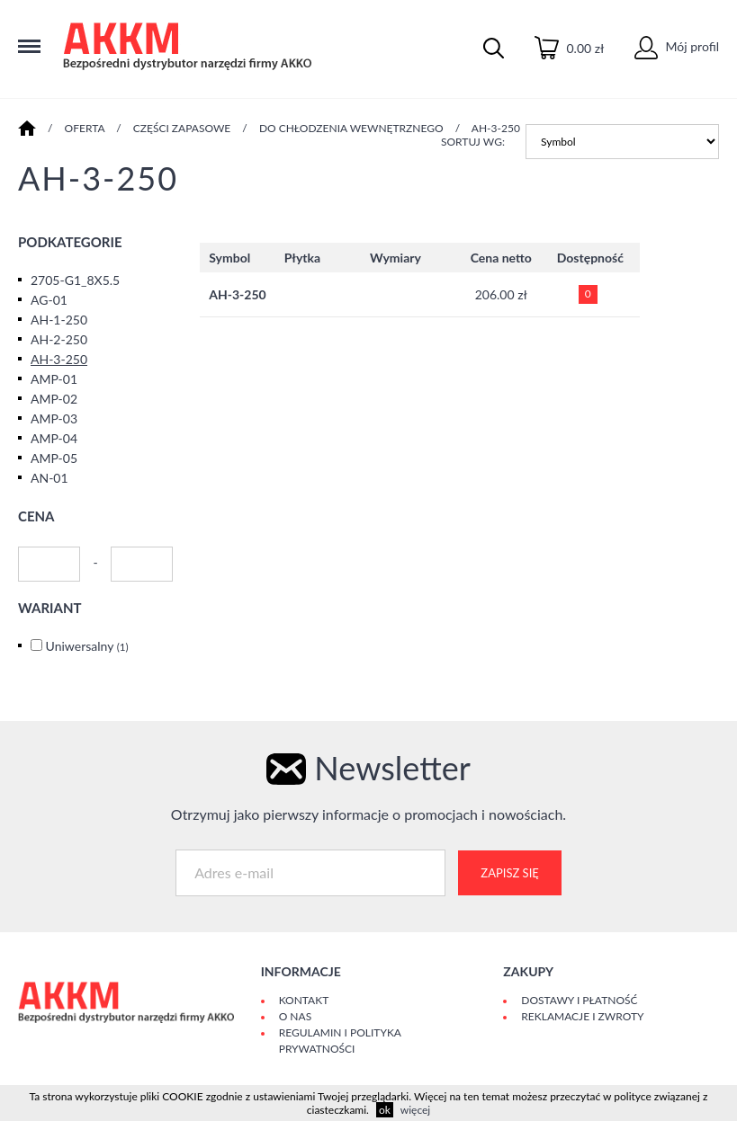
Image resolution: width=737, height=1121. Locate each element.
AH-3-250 (496, 128)
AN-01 (49, 477)
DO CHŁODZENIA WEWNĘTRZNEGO (351, 128)
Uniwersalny (87, 646)
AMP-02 (54, 398)
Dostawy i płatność (579, 1000)
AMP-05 (54, 458)
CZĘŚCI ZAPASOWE (182, 128)
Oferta (85, 128)
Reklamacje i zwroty (582, 1016)
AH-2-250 (59, 339)
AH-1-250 (59, 319)
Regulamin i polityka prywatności (340, 1040)
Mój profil (676, 46)
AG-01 (49, 299)
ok (385, 1110)
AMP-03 (54, 418)
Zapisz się (509, 873)
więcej (415, 1110)
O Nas (295, 1016)
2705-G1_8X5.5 (75, 280)
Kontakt (304, 1000)
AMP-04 (54, 438)
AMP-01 (54, 379)
